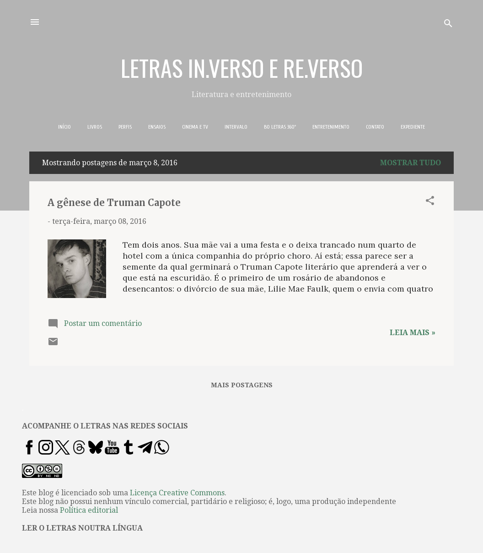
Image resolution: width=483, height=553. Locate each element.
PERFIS (125, 127)
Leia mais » (412, 332)
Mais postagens (242, 385)
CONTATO (375, 127)
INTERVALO (236, 127)
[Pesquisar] (448, 25)
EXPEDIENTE (413, 127)
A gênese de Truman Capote (114, 202)
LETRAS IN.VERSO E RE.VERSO (242, 67)
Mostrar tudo (410, 162)
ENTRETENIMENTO (330, 127)
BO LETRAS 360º (280, 127)
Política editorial (89, 510)
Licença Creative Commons (177, 492)
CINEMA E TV (195, 127)
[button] (429, 202)
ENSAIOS (157, 127)
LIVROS (94, 127)
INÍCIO (64, 127)
